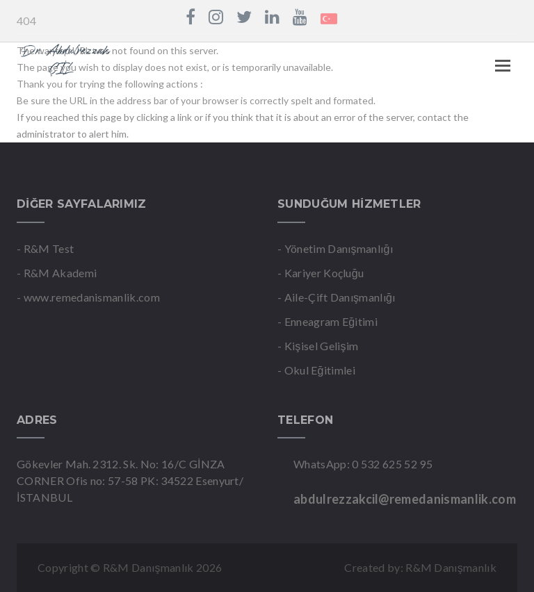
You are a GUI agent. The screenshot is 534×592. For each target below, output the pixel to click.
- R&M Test (45, 248)
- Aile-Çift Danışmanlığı (336, 297)
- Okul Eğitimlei (316, 370)
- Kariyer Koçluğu (320, 272)
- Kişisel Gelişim (317, 345)
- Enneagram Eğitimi (327, 321)
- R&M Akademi (57, 272)
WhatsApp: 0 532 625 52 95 (362, 463)
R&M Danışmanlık (450, 567)
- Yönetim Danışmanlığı (335, 248)
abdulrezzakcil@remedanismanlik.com (404, 499)
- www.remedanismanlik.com (88, 297)
